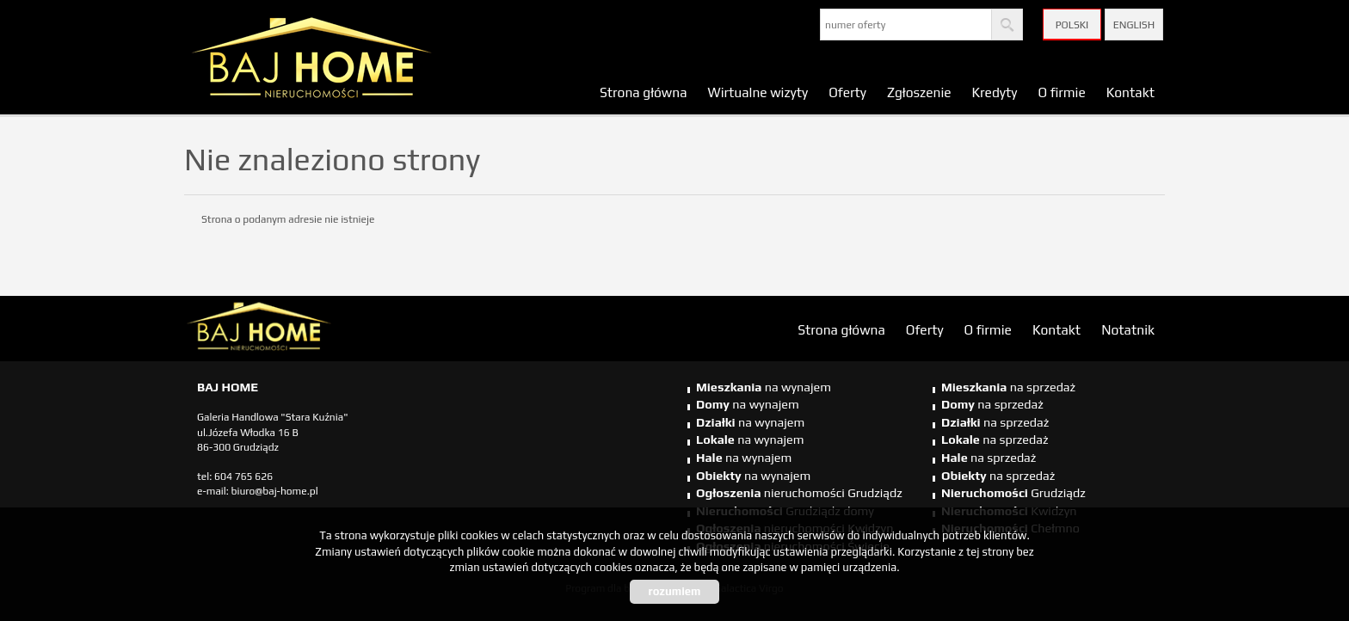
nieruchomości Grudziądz (799, 493)
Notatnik (1128, 329)
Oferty (847, 92)
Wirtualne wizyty (758, 92)
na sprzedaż (1008, 387)
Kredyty (995, 92)
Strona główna (643, 92)
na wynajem (763, 387)
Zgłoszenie (919, 92)
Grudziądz (1013, 493)
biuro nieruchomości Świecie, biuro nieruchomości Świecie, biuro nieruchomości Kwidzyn (317, 329)
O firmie (1061, 92)
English (1134, 25)
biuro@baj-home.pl (274, 491)
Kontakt (1130, 92)
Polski (1072, 25)
